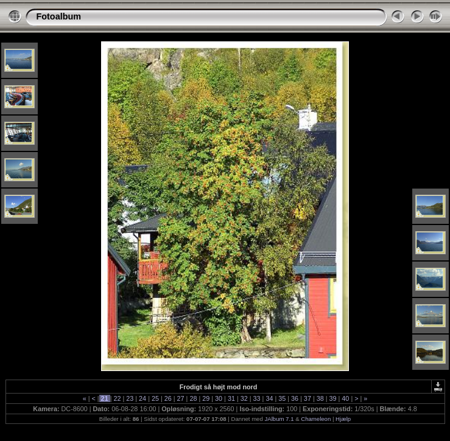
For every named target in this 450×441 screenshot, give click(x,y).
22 (116, 398)
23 (129, 398)
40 (345, 398)
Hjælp (343, 418)
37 (307, 398)
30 (218, 398)
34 (269, 398)
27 (180, 398)
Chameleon (316, 418)
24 (142, 398)
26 (168, 398)
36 (294, 398)
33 (256, 398)
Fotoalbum (59, 16)
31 (231, 398)
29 (205, 398)
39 (333, 398)
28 (193, 398)
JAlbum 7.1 (279, 418)
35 (281, 398)
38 (320, 398)
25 (155, 398)
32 (244, 398)
